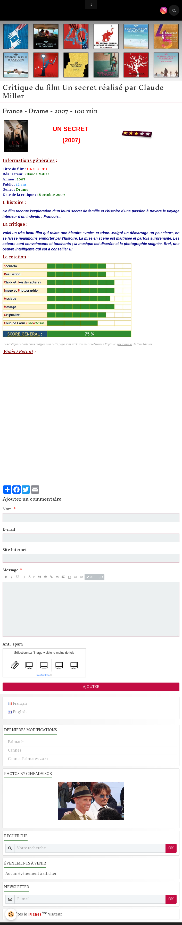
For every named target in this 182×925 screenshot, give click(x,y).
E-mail (9, 529)
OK (171, 848)
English (17, 712)
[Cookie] (11, 914)
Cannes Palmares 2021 (28, 759)
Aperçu (94, 577)
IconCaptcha (43, 675)
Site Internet (15, 550)
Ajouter (91, 687)
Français (17, 704)
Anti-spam (13, 644)
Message (10, 570)
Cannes (14, 750)
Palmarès (16, 742)
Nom (7, 509)
